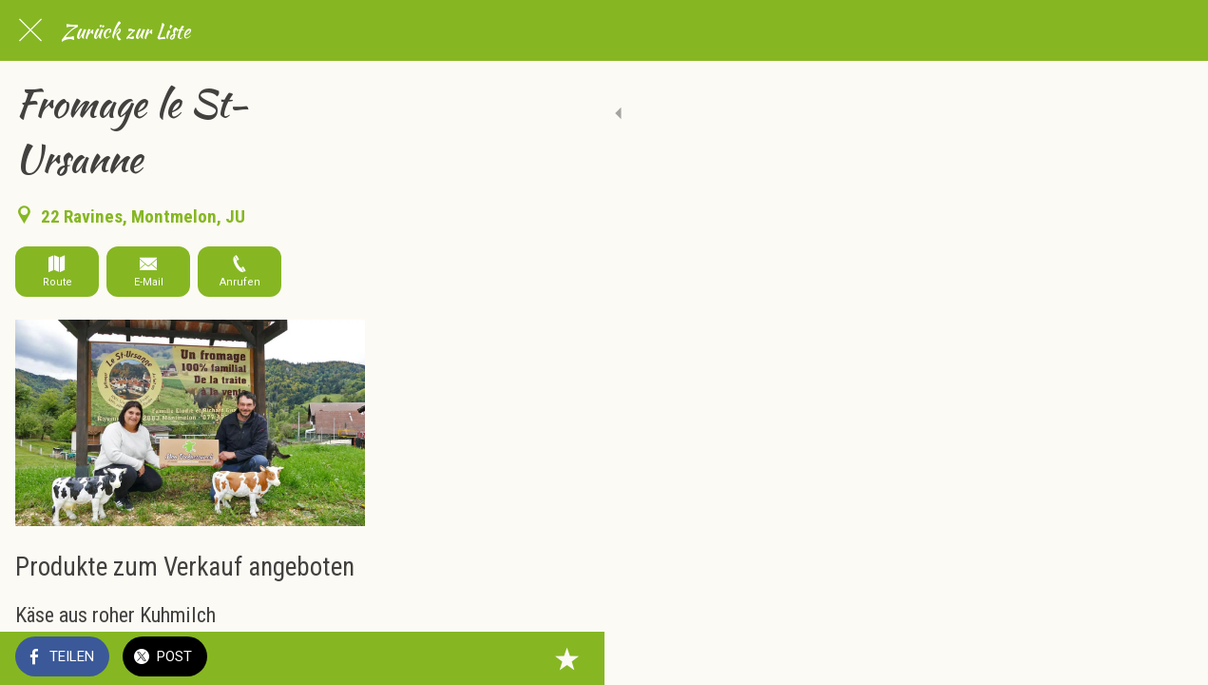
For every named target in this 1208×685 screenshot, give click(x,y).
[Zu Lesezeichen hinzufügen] (1170, 658)
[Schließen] (30, 30)
